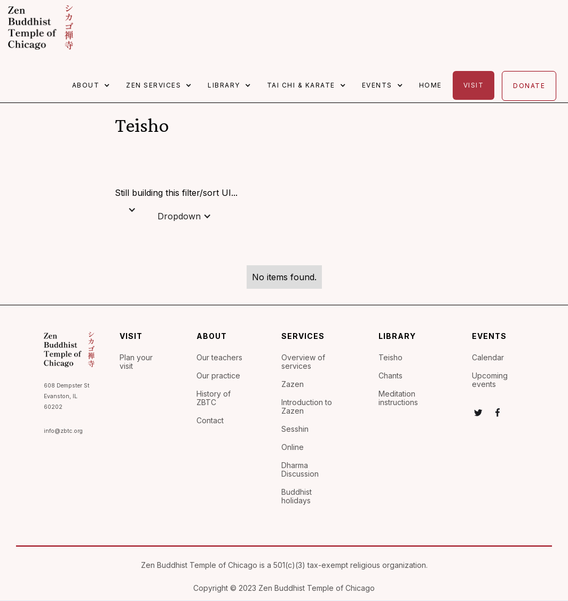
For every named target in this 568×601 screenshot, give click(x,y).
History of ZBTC (213, 398)
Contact (210, 420)
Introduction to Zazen (306, 406)
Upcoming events (490, 380)
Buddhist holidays (296, 496)
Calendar (488, 357)
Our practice (218, 375)
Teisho (390, 357)
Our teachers (219, 357)
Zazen (292, 384)
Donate (529, 86)
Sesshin (295, 429)
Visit (473, 85)
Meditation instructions (398, 398)
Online (292, 447)
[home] (40, 27)
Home (430, 85)
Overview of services (303, 361)
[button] (94, 85)
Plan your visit (136, 361)
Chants (390, 375)
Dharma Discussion (300, 469)
